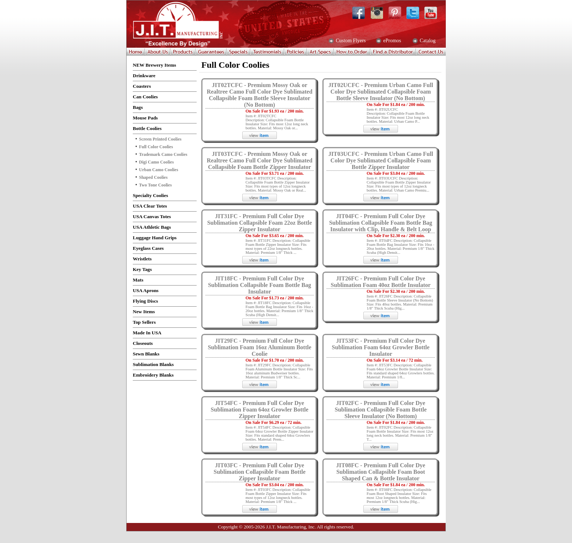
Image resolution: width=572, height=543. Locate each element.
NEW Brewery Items (154, 65)
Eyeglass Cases (148, 248)
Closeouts (143, 343)
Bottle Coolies (147, 128)
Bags (138, 107)
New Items (144, 311)
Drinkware (144, 75)
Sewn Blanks (146, 354)
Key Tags (142, 269)
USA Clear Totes (150, 206)
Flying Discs (145, 301)
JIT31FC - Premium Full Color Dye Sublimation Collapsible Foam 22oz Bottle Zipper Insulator (259, 222)
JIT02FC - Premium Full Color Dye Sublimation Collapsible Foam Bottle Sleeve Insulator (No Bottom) (380, 409)
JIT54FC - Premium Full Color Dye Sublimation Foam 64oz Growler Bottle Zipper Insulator (260, 409)
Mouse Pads (145, 118)
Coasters (142, 86)
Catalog (427, 40)
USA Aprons (146, 290)
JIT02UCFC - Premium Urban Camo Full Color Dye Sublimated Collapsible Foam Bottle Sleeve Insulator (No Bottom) (380, 91)
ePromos (391, 40)
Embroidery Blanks (153, 375)
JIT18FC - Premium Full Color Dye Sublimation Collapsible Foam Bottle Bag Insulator (259, 285)
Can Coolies (145, 96)
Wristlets (142, 258)
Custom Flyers (350, 40)
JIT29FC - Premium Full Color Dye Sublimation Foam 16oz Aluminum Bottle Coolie (260, 347)
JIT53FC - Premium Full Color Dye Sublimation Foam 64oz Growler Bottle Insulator (381, 347)
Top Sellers (144, 322)
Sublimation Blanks (153, 364)
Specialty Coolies (150, 195)
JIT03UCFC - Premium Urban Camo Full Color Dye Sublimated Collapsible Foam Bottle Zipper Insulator (380, 160)
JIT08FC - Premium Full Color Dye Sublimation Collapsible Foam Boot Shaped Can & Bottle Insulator (380, 471)
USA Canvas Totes (152, 216)
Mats (138, 280)
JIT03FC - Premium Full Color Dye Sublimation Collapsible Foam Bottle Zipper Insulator (259, 471)
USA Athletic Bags (152, 227)
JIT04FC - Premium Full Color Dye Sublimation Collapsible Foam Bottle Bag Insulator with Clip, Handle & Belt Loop (380, 222)
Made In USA (147, 332)
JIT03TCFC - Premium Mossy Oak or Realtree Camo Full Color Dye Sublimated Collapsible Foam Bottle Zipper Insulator (260, 160)
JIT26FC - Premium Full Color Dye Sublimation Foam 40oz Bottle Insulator (381, 281)
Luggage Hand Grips (155, 237)
